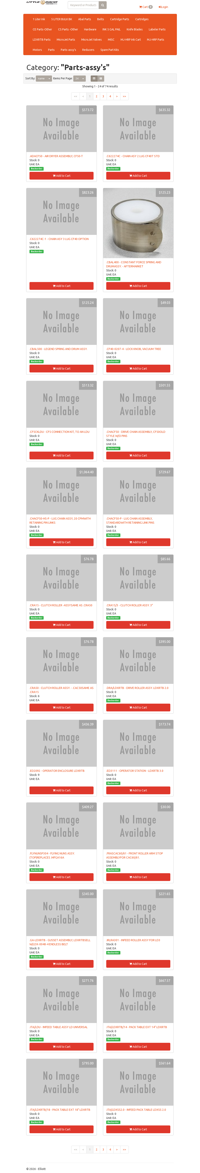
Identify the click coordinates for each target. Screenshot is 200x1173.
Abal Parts (84, 19)
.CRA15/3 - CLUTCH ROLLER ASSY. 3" (129, 605)
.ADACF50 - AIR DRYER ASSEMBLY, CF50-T (56, 156)
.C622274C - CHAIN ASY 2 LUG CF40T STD (133, 156)
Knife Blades (135, 29)
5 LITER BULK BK (61, 19)
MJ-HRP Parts (155, 39)
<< (75, 96)
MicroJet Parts (66, 39)
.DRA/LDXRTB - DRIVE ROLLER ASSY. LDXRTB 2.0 (137, 688)
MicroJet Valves (91, 39)
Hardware (90, 29)
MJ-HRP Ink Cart (131, 39)
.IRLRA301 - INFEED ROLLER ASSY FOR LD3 (133, 940)
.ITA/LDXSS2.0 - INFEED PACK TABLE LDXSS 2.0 (136, 1109)
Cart (146, 7)
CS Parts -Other (68, 29)
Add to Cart (61, 175)
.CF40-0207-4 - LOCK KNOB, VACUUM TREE (133, 349)
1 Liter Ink (39, 19)
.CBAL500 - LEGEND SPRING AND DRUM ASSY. (58, 349)
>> (124, 96)
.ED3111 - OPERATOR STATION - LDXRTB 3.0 (134, 770)
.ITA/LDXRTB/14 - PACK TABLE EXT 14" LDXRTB (136, 1027)
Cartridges (142, 19)
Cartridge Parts (119, 19)
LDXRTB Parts (42, 39)
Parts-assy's (68, 49)
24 (77, 78)
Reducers (88, 49)
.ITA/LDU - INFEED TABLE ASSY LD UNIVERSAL (58, 1027)
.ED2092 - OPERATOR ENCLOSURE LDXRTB (57, 770)
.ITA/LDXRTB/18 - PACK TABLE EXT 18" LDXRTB (59, 1109)
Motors (37, 49)
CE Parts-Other (42, 29)
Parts (51, 49)
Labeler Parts (157, 29)
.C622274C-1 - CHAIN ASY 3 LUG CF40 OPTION (59, 239)
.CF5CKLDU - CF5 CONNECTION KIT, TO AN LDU (59, 431)
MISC (111, 39)
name (41, 78)
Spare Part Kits (110, 49)
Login (163, 7)
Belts (100, 19)
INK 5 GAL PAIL (112, 29)
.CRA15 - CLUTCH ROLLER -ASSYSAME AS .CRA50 (60, 605)
